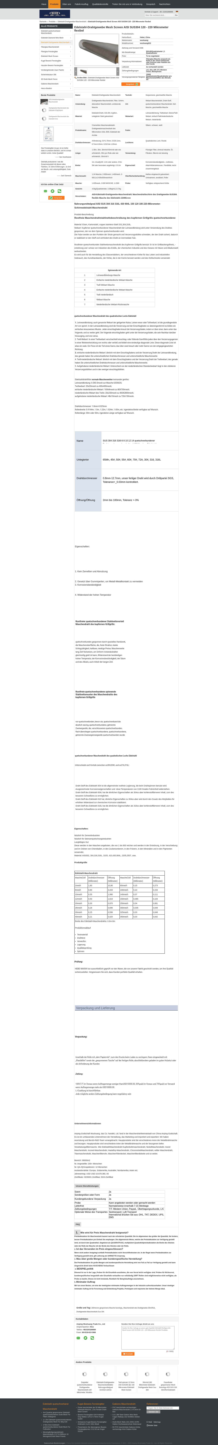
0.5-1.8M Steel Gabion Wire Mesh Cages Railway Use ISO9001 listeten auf (126, 1417)
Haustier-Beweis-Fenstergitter (52, 65)
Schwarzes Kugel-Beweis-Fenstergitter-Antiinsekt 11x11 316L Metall (92, 1423)
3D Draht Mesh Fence (49, 79)
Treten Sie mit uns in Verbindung (127, 4)
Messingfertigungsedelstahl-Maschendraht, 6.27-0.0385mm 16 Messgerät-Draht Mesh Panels (55, 1434)
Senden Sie (153, 1412)
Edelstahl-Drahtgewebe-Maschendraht (72, 22)
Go (176, 15)
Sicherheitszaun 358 (48, 75)
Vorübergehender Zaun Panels (52, 70)
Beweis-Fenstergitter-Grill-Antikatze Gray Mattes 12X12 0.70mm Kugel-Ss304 (91, 1417)
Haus (43, 4)
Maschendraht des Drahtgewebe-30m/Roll (139, 1308)
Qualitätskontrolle (100, 4)
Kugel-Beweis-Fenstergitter (51, 61)
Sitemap (156, 1422)
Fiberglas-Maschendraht (50, 47)
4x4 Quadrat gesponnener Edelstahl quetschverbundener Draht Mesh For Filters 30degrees (56, 1415)
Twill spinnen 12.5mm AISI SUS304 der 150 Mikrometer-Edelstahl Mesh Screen (126, 1386)
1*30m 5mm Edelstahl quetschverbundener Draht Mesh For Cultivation (56, 1427)
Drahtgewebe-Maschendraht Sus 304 (90, 1312)
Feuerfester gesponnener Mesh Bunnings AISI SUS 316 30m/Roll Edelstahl (168, 1386)
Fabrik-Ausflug (81, 4)
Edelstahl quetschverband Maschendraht (50, 32)
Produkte (54, 4)
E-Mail (149, 1422)
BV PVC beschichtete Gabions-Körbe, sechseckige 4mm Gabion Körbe (126, 1428)
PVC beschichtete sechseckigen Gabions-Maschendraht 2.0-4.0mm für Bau (126, 1410)
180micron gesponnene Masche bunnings (106, 1308)
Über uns (66, 4)
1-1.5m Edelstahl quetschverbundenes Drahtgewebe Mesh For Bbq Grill (57, 1421)
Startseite (43, 22)
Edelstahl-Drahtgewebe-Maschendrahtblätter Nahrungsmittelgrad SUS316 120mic (106, 1386)
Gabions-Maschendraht (49, 84)
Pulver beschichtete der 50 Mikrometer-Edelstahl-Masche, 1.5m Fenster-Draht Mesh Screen (92, 1410)
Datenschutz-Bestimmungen (54, 1443)
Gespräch (150, 4)
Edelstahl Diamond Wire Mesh (52, 38)
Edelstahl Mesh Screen (49, 56)
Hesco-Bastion (46, 88)
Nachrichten (164, 4)
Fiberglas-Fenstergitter (49, 52)
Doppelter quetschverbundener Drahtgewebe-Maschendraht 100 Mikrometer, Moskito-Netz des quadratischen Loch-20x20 (84, 1389)
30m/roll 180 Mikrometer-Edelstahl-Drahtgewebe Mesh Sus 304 (147, 1386)
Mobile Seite (152, 1425)
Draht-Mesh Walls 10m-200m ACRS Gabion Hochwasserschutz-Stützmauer (126, 1423)
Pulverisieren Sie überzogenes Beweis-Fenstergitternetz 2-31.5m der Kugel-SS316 (92, 1429)
